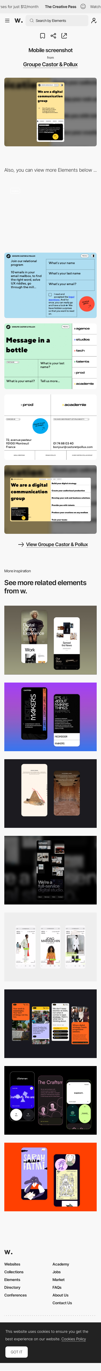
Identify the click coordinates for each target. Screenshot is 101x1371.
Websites (12, 1264)
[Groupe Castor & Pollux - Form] (50, 285)
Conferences (15, 1295)
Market (59, 1279)
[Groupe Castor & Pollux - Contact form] (50, 356)
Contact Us (62, 1303)
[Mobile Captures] (50, 1100)
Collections (13, 1272)
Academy (61, 1264)
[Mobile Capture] (50, 640)
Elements (12, 1279)
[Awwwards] (19, 20)
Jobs (57, 1272)
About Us (60, 1295)
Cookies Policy (73, 1339)
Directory (12, 1287)
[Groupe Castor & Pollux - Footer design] (50, 427)
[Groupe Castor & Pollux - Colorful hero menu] (50, 214)
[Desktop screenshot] (50, 499)
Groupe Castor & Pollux (50, 64)
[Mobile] (50, 870)
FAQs (57, 1287)
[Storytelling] (50, 793)
